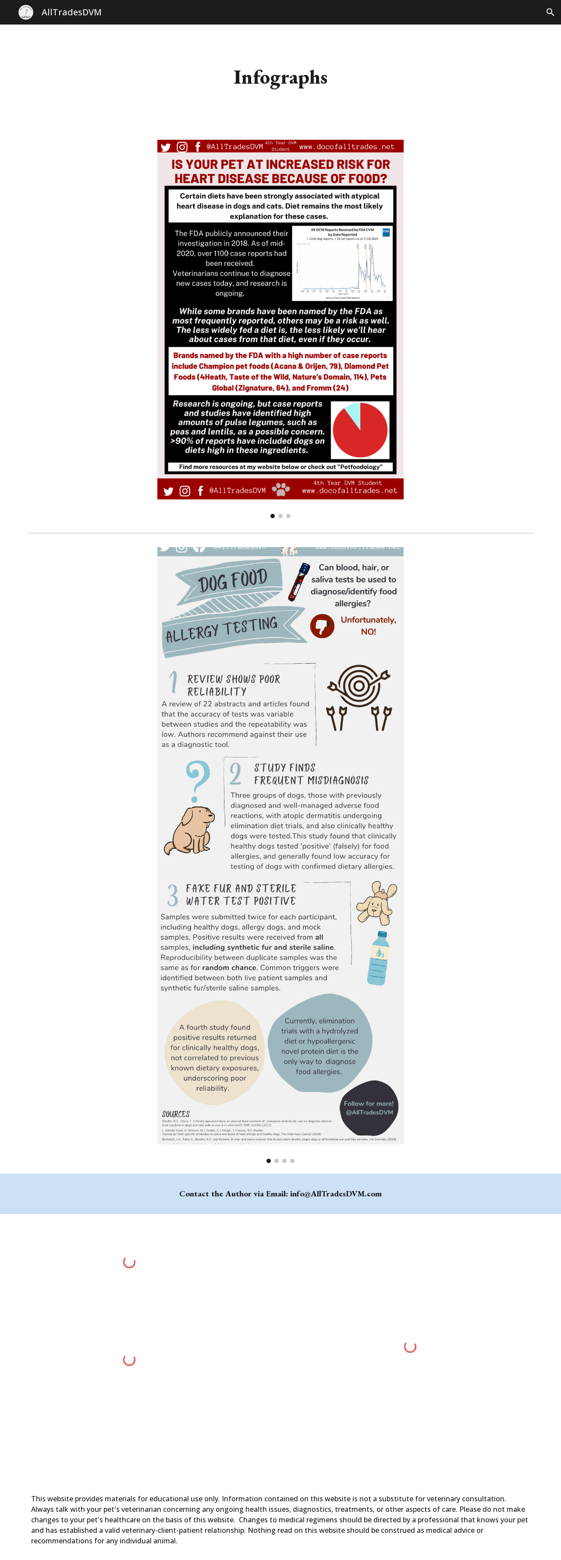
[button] (550, 12)
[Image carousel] (280, 329)
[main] (280, 77)
